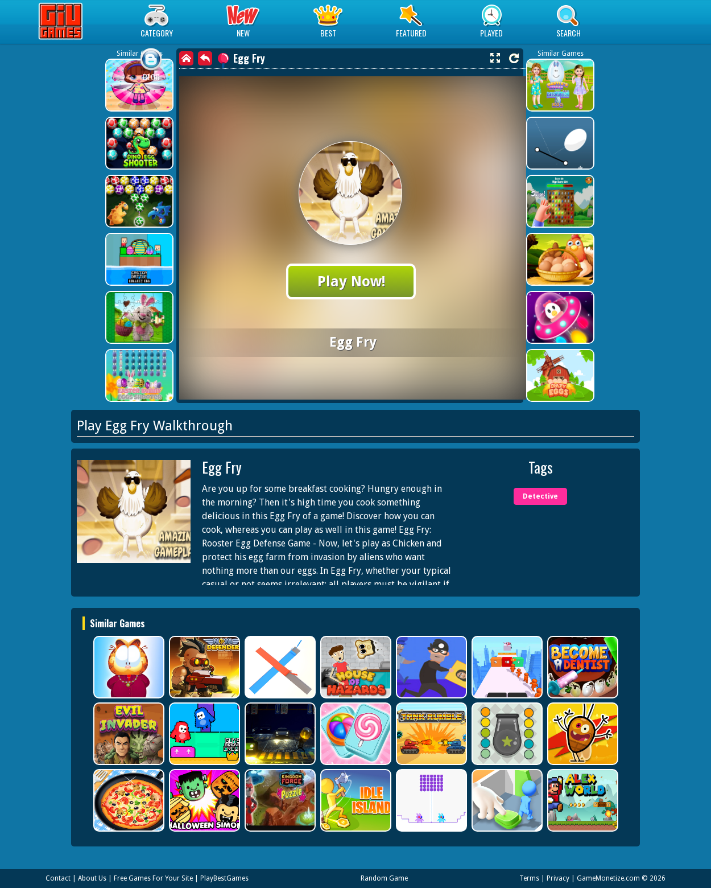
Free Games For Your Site (153, 878)
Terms (529, 878)
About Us (92, 878)
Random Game (384, 878)
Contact (58, 878)
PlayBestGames (224, 878)
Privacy (558, 878)
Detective (540, 496)
